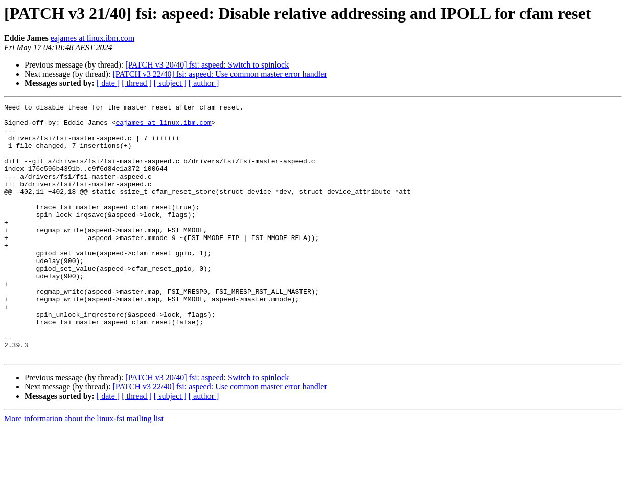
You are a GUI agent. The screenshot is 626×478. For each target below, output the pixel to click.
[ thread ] (137, 83)
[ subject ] (170, 83)
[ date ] (108, 83)
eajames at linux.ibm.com (92, 38)
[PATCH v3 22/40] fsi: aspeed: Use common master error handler (219, 74)
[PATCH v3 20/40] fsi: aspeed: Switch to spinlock (207, 64)
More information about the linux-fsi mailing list (84, 469)
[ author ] (204, 83)
